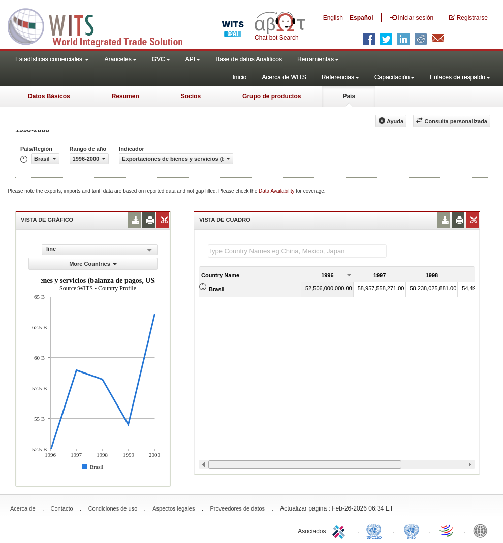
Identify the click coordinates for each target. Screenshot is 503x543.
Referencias (340, 77)
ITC (340, 530)
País (348, 96)
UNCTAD (376, 530)
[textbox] (297, 251)
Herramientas (318, 59)
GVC (161, 59)
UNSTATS (411, 530)
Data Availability (277, 191)
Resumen (125, 96)
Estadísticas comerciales (52, 59)
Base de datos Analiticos (248, 59)
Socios (191, 96)
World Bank (483, 530)
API (192, 59)
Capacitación (394, 77)
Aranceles (120, 59)
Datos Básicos (49, 96)
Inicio (239, 77)
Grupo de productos (271, 96)
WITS (101, 25)
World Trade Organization (447, 530)
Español (361, 17)
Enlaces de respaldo (460, 77)
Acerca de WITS (284, 77)
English (333, 17)
